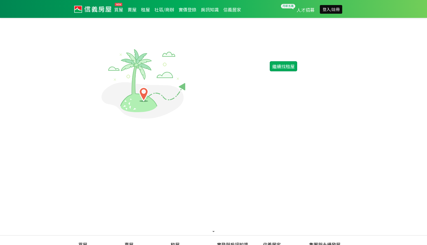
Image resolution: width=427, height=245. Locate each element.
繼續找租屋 (283, 66)
